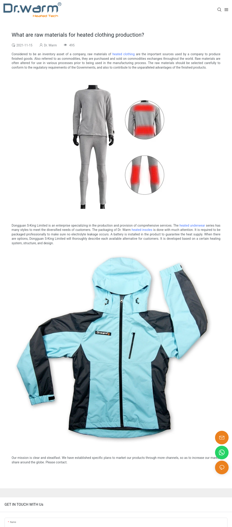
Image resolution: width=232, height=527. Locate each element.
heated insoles (142, 230)
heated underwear (192, 225)
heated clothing (123, 54)
